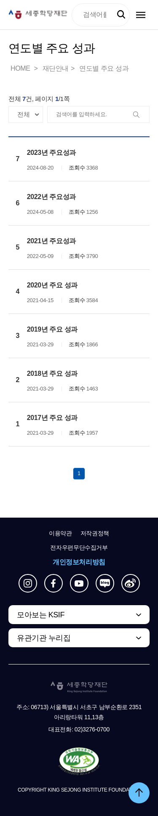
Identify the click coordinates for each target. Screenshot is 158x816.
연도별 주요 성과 (104, 68)
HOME (21, 68)
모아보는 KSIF (40, 615)
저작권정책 (94, 533)
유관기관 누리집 (43, 638)
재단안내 (56, 68)
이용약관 (60, 533)
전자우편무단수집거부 (79, 547)
